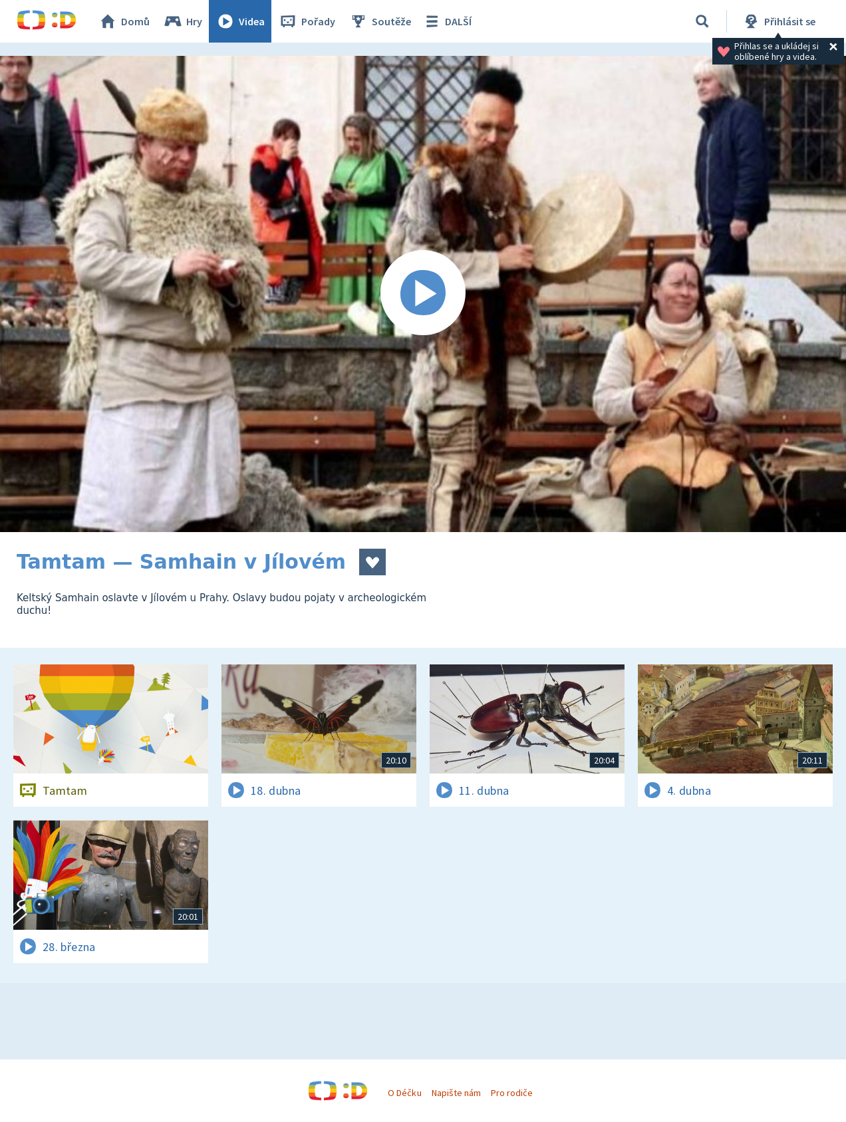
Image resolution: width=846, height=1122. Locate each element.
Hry (182, 21)
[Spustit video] (423, 294)
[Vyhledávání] (702, 21)
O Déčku (404, 1093)
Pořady (306, 21)
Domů (124, 21)
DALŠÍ (447, 21)
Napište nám (456, 1093)
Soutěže (380, 21)
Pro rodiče (512, 1093)
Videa (240, 21)
